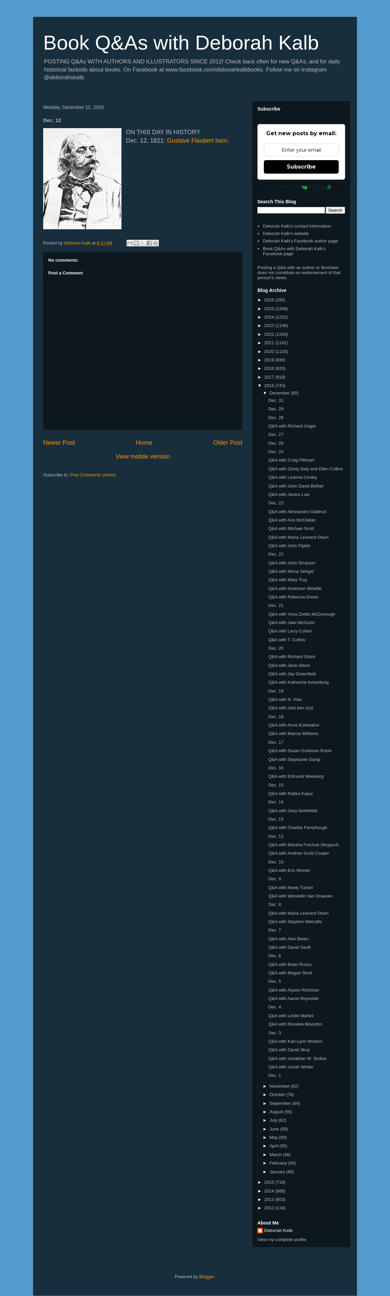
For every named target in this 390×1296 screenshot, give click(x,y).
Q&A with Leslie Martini (290, 1015)
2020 (269, 351)
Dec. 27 (275, 434)
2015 (269, 1182)
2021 (269, 342)
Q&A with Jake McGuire (291, 622)
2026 (269, 299)
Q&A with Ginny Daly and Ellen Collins (305, 468)
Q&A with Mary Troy (287, 579)
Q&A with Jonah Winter (290, 1066)
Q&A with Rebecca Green (293, 596)
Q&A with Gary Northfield (292, 810)
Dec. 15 (275, 785)
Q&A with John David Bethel (295, 486)
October (278, 1094)
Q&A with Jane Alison (289, 665)
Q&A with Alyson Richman (293, 990)
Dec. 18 (275, 716)
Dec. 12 (275, 836)
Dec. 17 (275, 742)
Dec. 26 (275, 443)
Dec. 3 (274, 1032)
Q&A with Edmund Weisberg (296, 776)
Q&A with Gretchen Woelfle (294, 588)
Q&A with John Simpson (291, 562)
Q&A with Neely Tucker (290, 887)
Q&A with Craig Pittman (291, 460)
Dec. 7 (274, 930)
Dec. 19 (275, 691)
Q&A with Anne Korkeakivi (293, 725)
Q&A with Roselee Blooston (295, 1024)
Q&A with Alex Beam (288, 938)
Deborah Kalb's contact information (297, 226)
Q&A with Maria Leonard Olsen (298, 537)
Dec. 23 (275, 502)
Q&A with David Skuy (289, 1049)
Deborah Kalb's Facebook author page (300, 240)
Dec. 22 (275, 554)
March (276, 1154)
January (278, 1171)
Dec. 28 (275, 417)
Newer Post (59, 442)
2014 (269, 1191)
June (275, 1128)
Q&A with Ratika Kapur (290, 793)
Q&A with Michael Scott (291, 528)
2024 (269, 317)
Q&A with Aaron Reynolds (293, 998)
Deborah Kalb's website (286, 233)
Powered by (301, 187)
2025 (269, 308)
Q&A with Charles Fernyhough (297, 827)
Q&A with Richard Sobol (291, 656)
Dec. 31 (275, 400)
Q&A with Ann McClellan (291, 520)
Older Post (227, 442)
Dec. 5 (274, 981)
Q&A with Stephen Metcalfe (295, 921)
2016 (269, 385)
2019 (269, 359)
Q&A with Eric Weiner (289, 870)
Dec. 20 (275, 648)
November (280, 1086)
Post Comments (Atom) (93, 474)
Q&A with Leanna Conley (292, 477)
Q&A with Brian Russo (289, 964)
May (274, 1137)
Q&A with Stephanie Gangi (294, 759)
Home (144, 442)
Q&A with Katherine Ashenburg (298, 682)
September (281, 1103)
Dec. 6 (274, 955)
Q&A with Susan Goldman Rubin (300, 750)
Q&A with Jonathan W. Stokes (297, 1058)
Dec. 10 (275, 861)
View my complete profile (281, 1239)
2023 (269, 325)
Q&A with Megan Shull (290, 972)
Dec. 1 (274, 1075)
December (280, 392)
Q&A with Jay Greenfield (292, 673)
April (275, 1145)
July (274, 1120)
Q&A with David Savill (289, 947)
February (279, 1163)
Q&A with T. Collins (286, 639)
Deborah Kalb (278, 1230)
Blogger (206, 1276)
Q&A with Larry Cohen (290, 631)
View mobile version (142, 456)
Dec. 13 (275, 819)
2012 (269, 1207)
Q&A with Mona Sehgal (290, 571)
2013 (269, 1199)
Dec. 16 (275, 767)
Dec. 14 (275, 801)
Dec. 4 (274, 1006)
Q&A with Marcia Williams (293, 733)
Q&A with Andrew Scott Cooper (298, 853)
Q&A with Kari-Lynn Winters (295, 1041)
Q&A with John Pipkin (289, 545)
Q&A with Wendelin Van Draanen (300, 896)
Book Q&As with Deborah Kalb (181, 42)
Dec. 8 (274, 904)
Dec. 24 (275, 451)
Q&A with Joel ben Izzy (290, 707)
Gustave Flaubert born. (198, 140)
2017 (269, 377)
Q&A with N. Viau (285, 699)
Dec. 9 (274, 878)
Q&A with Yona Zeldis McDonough (301, 614)
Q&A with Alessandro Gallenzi (297, 511)
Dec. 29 (275, 408)
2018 (269, 368)
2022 (269, 334)
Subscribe (301, 167)
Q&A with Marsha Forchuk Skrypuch (303, 844)
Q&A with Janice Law (288, 494)
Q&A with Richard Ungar (292, 426)
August (277, 1111)
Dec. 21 (275, 605)
